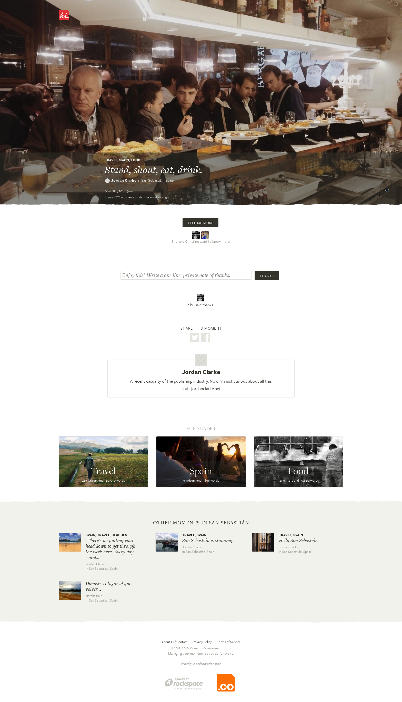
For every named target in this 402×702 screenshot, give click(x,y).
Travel (111, 159)
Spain (124, 159)
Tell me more (200, 222)
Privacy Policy (202, 641)
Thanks (267, 275)
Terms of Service (229, 641)
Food (135, 159)
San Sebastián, (157, 180)
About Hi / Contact (175, 641)
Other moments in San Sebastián (201, 522)
